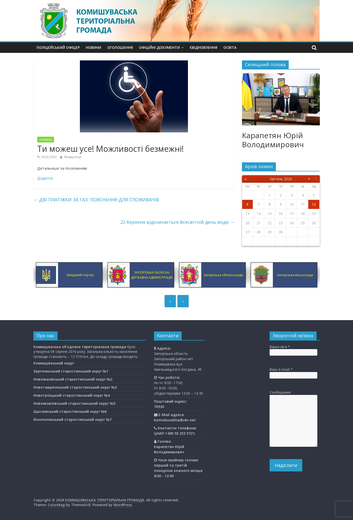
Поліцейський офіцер (58, 47)
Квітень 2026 (281, 178)
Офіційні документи (159, 47)
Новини (93, 47)
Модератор (72, 157)
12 (314, 204)
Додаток (45, 177)
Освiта (229, 47)
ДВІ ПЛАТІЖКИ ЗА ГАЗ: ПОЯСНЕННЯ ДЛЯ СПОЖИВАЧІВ (96, 200)
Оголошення (120, 47)
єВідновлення (203, 47)
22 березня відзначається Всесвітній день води (177, 222)
